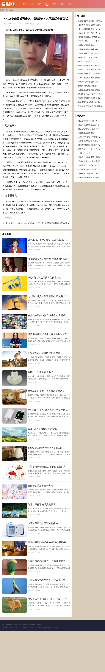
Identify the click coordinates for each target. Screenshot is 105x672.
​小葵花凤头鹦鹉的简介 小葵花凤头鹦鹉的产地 (51, 617)
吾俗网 (2, 10)
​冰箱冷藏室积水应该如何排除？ (44, 554)
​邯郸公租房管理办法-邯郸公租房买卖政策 (49, 491)
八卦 (62, 4)
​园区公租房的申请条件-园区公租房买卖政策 (50, 575)
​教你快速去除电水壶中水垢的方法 (45, 470)
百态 (39, 4)
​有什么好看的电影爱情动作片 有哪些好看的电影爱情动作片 (58, 323)
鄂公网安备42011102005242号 (11, 668)
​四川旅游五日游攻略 (86, 45)
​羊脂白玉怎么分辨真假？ (40, 386)
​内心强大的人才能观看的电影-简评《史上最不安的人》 (56, 302)
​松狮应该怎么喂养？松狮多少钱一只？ (47, 638)
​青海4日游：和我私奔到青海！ (43, 449)
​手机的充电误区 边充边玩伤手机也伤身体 (49, 428)
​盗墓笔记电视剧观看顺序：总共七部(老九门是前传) (63, 223)
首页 (24, 4)
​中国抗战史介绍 (84, 61)
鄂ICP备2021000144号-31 (29, 668)
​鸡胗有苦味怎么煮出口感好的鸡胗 (91, 53)
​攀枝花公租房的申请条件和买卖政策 (46, 407)
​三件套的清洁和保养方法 (40, 512)
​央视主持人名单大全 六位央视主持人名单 (24, 223)
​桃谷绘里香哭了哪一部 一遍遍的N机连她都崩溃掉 (53, 260)
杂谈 (47, 4)
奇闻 (54, 4)
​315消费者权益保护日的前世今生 (44, 281)
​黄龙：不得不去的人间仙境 (42, 533)
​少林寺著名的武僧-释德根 (88, 49)
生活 (32, 4)
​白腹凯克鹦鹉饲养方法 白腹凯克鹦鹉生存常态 (51, 596)
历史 (69, 4)
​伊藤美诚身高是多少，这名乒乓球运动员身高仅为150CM (57, 344)
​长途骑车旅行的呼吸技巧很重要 (44, 365)
